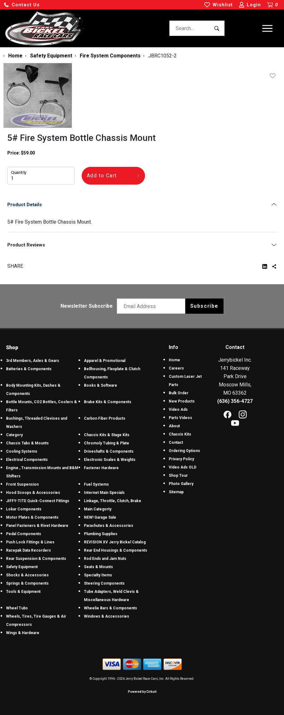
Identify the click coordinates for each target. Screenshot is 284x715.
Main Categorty (97, 509)
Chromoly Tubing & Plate (106, 443)
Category (14, 435)
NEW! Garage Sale (100, 517)
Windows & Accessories (106, 616)
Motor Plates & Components (32, 517)
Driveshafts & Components (109, 451)
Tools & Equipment (23, 591)
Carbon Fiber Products (104, 418)
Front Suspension (22, 484)
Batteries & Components (29, 369)
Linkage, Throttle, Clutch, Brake (112, 501)
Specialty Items (98, 575)
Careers (176, 368)
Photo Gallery (181, 484)
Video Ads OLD (182, 467)
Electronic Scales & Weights (110, 459)
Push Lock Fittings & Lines (30, 542)
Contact (176, 442)
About (174, 426)
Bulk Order (178, 393)
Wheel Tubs (17, 608)
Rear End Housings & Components (115, 550)
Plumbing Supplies (100, 534)
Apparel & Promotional (104, 360)
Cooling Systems (21, 451)
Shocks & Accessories (27, 575)
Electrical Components (27, 459)
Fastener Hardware (101, 468)
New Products (182, 401)
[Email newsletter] (152, 306)
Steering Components (104, 583)
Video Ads (178, 409)
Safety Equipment (22, 567)
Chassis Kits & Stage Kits (106, 435)
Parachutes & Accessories (108, 525)
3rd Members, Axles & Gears (32, 360)
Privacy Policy (181, 459)
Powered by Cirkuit (142, 691)
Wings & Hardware (22, 633)
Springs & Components (27, 583)
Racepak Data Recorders (28, 550)
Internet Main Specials (104, 492)
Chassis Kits (180, 434)
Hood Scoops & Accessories (33, 492)
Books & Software (100, 385)
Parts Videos (180, 418)
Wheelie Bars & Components (110, 608)
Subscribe (204, 306)
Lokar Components (23, 509)
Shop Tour (178, 475)
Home (174, 360)
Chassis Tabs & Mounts (27, 443)
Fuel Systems (96, 484)
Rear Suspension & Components (36, 558)
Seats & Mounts (98, 567)
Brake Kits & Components (107, 402)
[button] (21, 5)
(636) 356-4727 (235, 401)
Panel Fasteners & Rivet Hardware (37, 525)
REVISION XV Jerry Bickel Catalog (115, 542)
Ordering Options (184, 451)
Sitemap (176, 492)
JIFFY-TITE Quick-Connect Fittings (37, 501)
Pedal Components (23, 534)
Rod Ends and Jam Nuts (105, 558)
